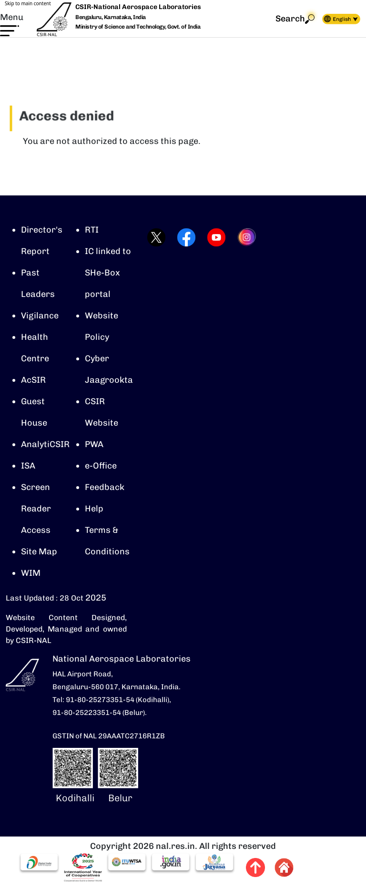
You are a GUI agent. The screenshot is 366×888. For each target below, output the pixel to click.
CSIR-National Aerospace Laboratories (138, 7)
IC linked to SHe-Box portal (108, 272)
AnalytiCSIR (45, 444)
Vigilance (40, 315)
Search (295, 18)
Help (94, 508)
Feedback (104, 487)
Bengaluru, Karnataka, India (110, 17)
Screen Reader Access (36, 508)
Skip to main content (28, 3)
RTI (92, 230)
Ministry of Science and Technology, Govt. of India (137, 26)
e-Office (101, 465)
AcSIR (33, 380)
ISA (28, 465)
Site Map (39, 551)
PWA (94, 444)
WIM (31, 573)
